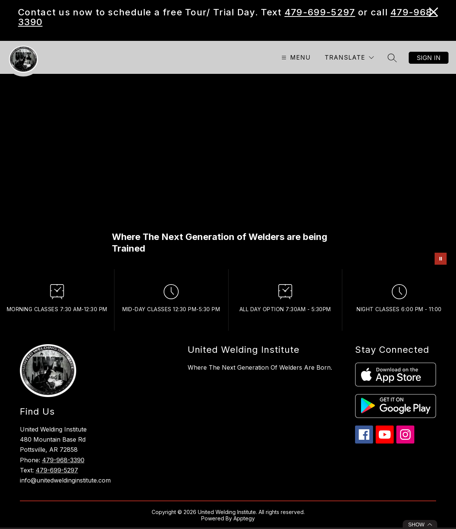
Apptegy (244, 518)
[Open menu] (295, 57)
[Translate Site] (349, 57)
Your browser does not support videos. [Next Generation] (228, 171)
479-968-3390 (63, 460)
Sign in (429, 57)
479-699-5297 (319, 12)
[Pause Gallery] (441, 259)
